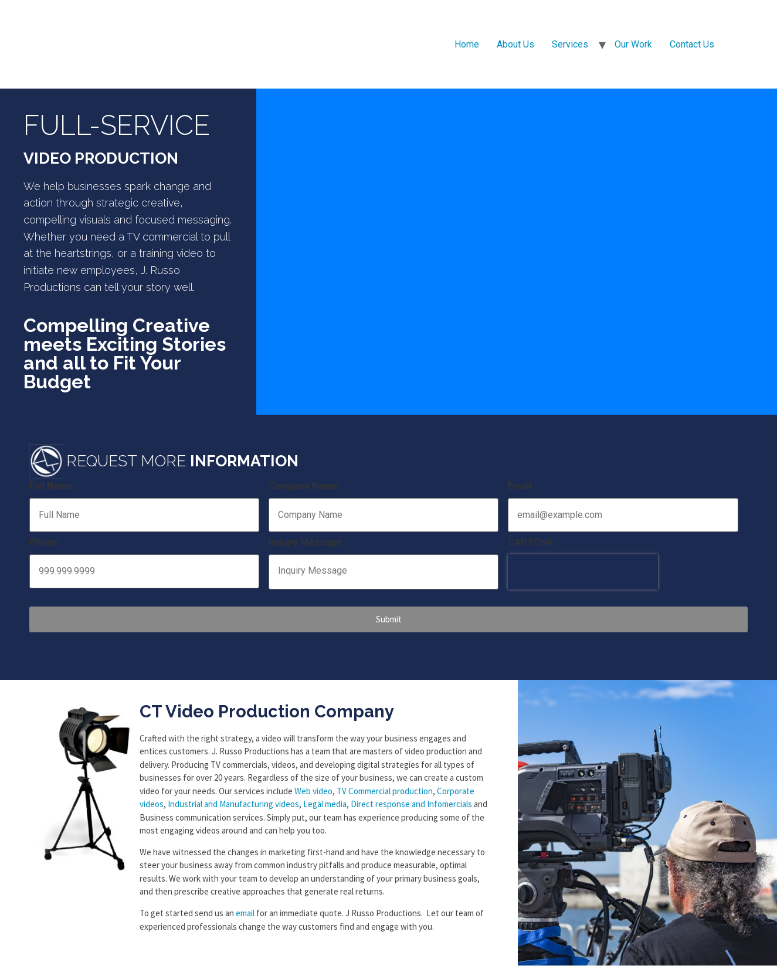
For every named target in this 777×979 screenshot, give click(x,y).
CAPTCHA (530, 541)
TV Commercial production (385, 785)
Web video (313, 785)
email (245, 908)
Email (519, 486)
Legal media (325, 799)
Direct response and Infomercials (411, 799)
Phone (43, 541)
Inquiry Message (305, 541)
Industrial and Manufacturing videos (233, 799)
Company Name (303, 486)
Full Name (51, 486)
